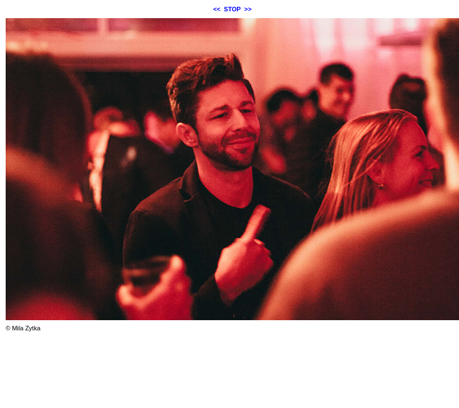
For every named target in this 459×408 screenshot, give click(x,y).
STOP (232, 9)
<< (216, 9)
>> (248, 9)
